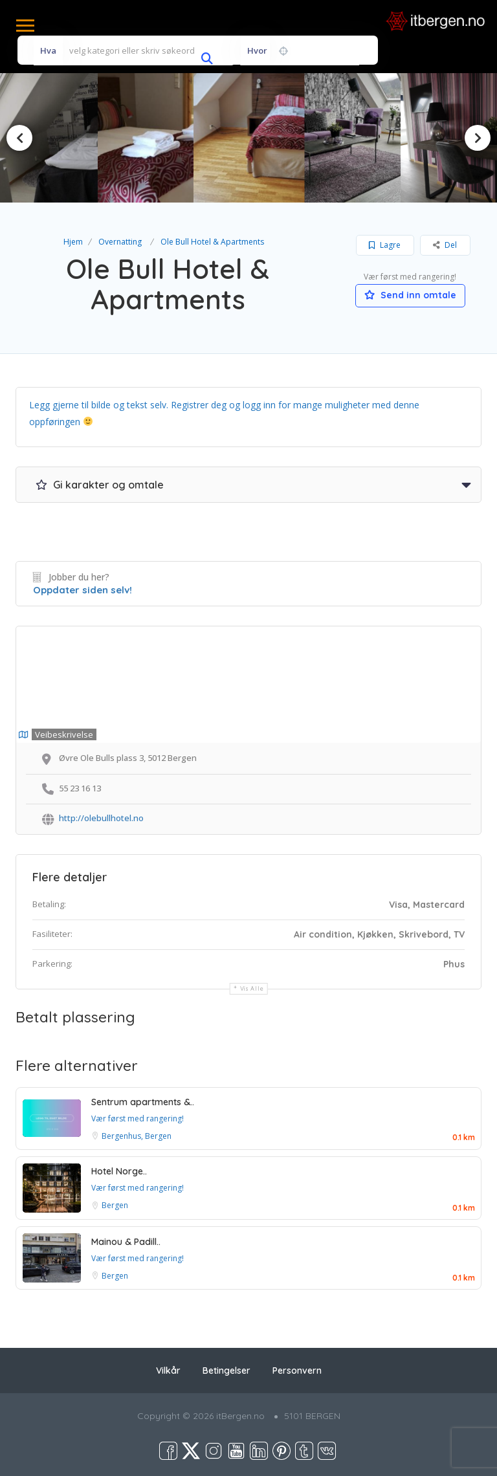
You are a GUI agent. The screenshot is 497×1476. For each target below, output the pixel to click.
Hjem (73, 241)
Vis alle (252, 988)
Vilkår (168, 1370)
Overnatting (120, 241)
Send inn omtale (410, 295)
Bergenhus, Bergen (136, 1135)
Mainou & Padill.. (125, 1242)
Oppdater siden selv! (82, 590)
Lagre (385, 244)
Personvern (297, 1370)
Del (445, 244)
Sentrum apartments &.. (142, 1102)
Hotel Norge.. (119, 1171)
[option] (148, 138)
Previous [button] (19, 137)
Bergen (115, 1205)
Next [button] (477, 137)
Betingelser (226, 1370)
